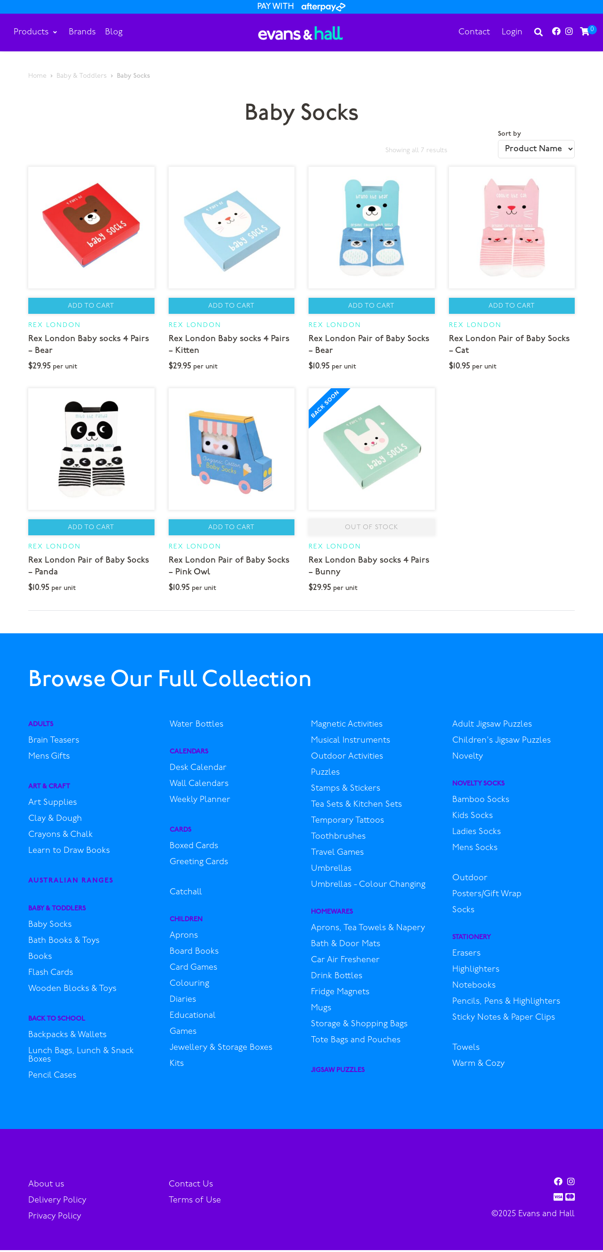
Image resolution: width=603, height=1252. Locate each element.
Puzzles (325, 775)
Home (37, 76)
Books (40, 959)
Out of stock (371, 529)
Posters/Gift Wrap (487, 896)
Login (511, 32)
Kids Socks (472, 818)
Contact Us (191, 1186)
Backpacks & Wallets (67, 1037)
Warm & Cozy (478, 1066)
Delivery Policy (57, 1202)
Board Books (194, 954)
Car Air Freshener (345, 962)
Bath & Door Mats (345, 946)
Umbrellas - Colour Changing (368, 887)
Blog (114, 32)
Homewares (332, 914)
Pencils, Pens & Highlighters (506, 1004)
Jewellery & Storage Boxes (221, 1050)
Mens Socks (474, 850)
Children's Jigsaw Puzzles (501, 743)
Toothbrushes (338, 839)
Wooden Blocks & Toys (72, 991)
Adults (40, 726)
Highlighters (475, 972)
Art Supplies (52, 805)
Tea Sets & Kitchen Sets (356, 807)
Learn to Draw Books (69, 853)
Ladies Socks (476, 834)
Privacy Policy (54, 1218)
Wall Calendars (199, 786)
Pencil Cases (52, 1078)
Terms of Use (195, 1202)
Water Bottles (196, 727)
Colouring (189, 986)
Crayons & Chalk (60, 837)
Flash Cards (50, 975)
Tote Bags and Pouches (355, 1043)
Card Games (193, 970)
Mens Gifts (49, 759)
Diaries (183, 1002)
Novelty (467, 759)
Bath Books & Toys (63, 943)
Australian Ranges (71, 883)
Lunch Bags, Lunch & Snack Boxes (81, 1057)
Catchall (186, 895)
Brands (82, 32)
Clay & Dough (55, 821)
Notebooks (474, 988)
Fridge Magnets (340, 994)
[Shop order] (536, 149)
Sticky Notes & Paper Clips (503, 1020)
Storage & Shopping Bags (359, 1027)
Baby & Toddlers (82, 76)
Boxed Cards (194, 848)
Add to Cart (91, 307)
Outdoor (470, 880)
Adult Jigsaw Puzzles (492, 727)
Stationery (471, 939)
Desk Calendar (198, 770)
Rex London (54, 326)
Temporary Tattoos (347, 823)
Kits (177, 1066)
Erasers (466, 956)
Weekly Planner (200, 802)
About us (46, 1186)
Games (183, 1034)
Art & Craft (49, 789)
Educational (193, 1018)
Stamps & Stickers (345, 791)
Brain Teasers (53, 743)
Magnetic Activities (347, 727)
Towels (466, 1050)
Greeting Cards (199, 864)
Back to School (56, 1021)
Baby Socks (50, 927)
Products (35, 32)
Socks (463, 912)
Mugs (321, 1011)
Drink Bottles (336, 978)
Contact (473, 32)
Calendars (189, 754)
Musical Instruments (350, 743)
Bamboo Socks (480, 802)
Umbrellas (331, 871)
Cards (180, 832)
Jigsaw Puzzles (338, 1072)
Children (186, 921)
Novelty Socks (478, 786)
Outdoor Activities (347, 759)
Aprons (184, 938)
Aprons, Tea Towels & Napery (368, 930)
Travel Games (337, 855)
